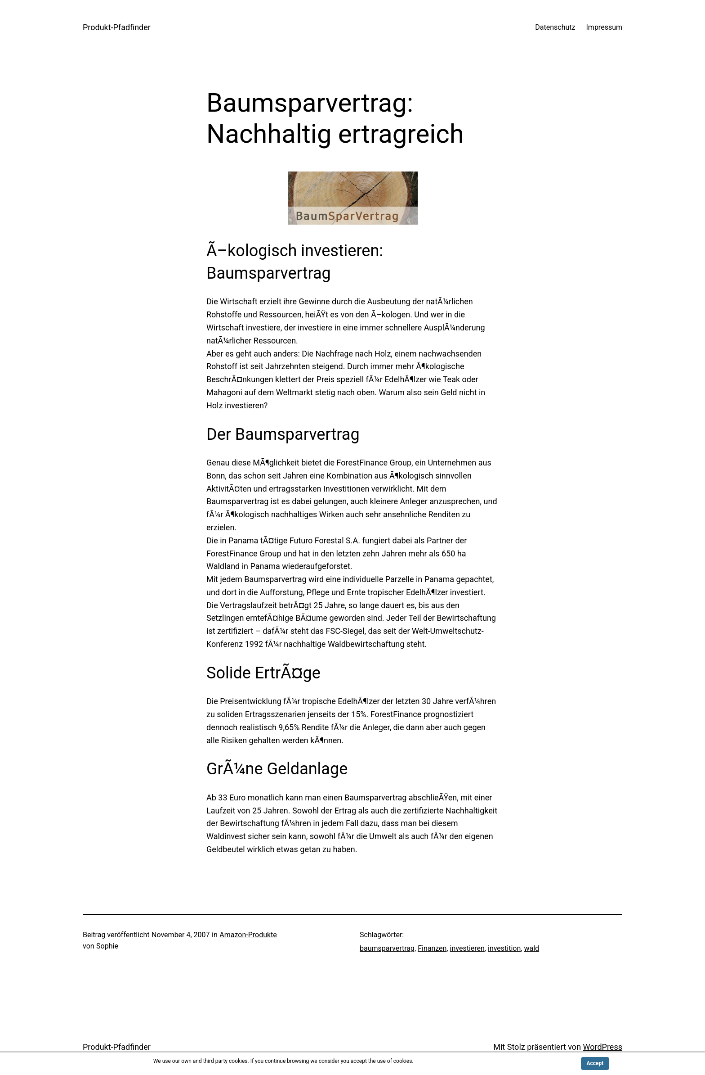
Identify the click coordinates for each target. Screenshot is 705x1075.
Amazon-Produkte (248, 934)
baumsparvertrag (387, 948)
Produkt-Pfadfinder (117, 27)
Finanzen (432, 948)
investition (504, 948)
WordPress (602, 1047)
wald (531, 948)
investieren (467, 948)
